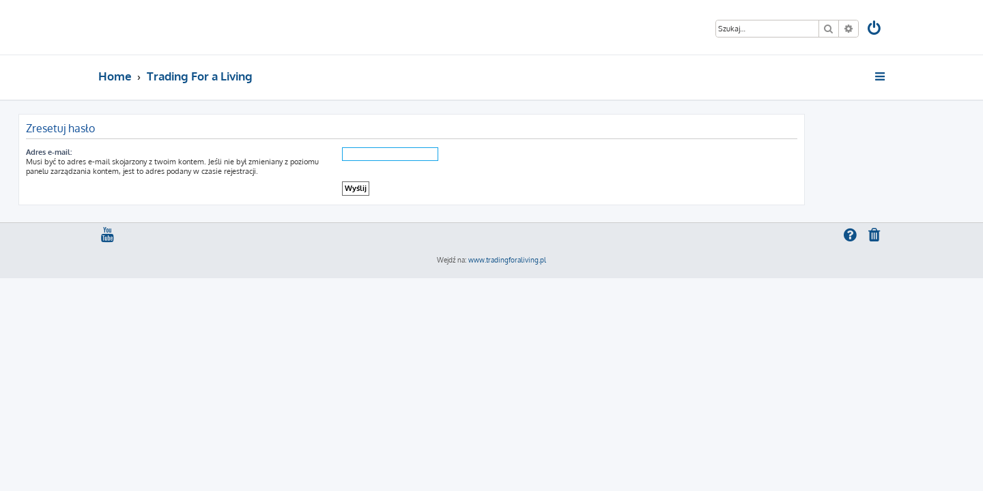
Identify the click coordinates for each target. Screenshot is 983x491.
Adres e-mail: (129, 152)
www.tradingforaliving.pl (507, 260)
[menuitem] (875, 29)
